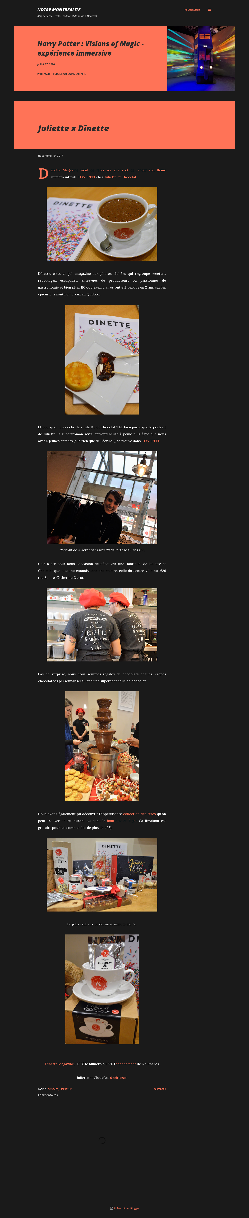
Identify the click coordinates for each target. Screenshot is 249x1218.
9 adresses (118, 1077)
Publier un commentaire (69, 73)
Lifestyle (66, 1089)
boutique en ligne (122, 821)
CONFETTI (86, 177)
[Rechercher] (192, 10)
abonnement (126, 1064)
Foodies (53, 1089)
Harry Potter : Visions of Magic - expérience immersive (90, 48)
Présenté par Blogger (124, 1208)
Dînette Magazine (64, 170)
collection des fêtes (139, 814)
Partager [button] (43, 73)
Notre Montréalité (58, 9)
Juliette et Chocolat (120, 177)
